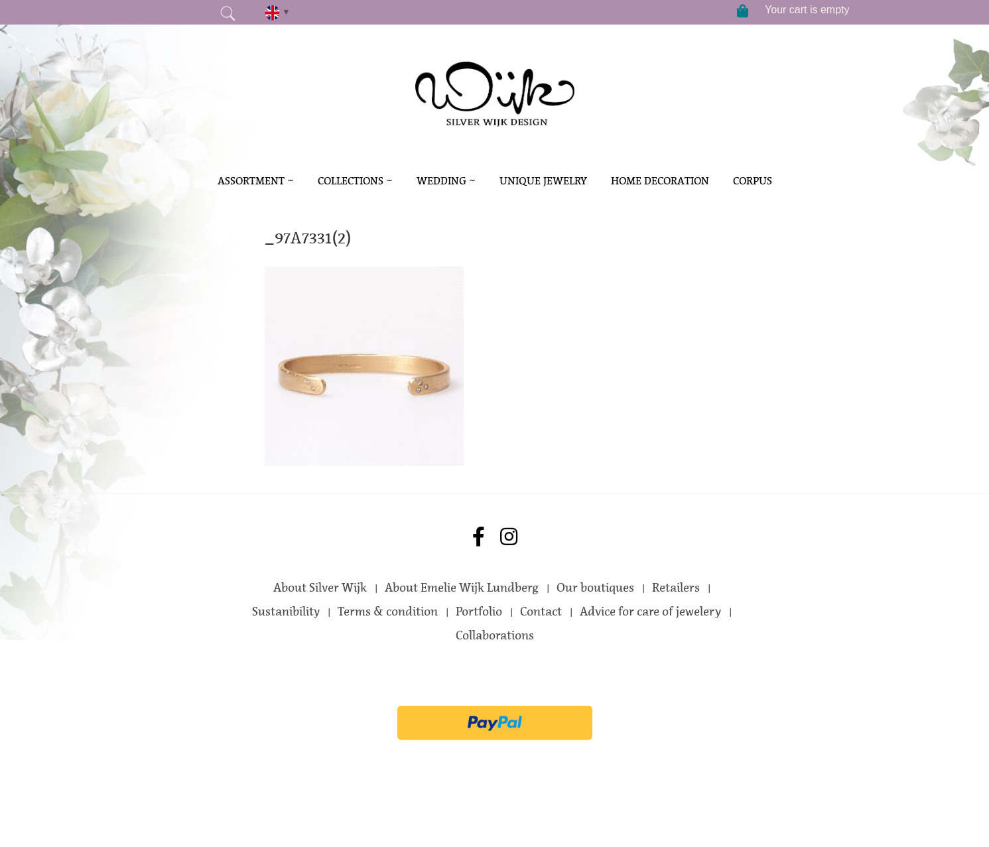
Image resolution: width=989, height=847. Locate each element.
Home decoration (660, 180)
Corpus (752, 180)
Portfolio (479, 611)
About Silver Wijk (320, 587)
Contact (541, 611)
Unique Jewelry (543, 180)
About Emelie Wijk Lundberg (462, 587)
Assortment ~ (256, 180)
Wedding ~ (446, 180)
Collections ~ (355, 180)
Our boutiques (595, 587)
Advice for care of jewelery (650, 611)
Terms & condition (388, 611)
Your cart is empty (807, 9)
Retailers (676, 587)
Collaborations (495, 635)
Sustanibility (286, 611)
